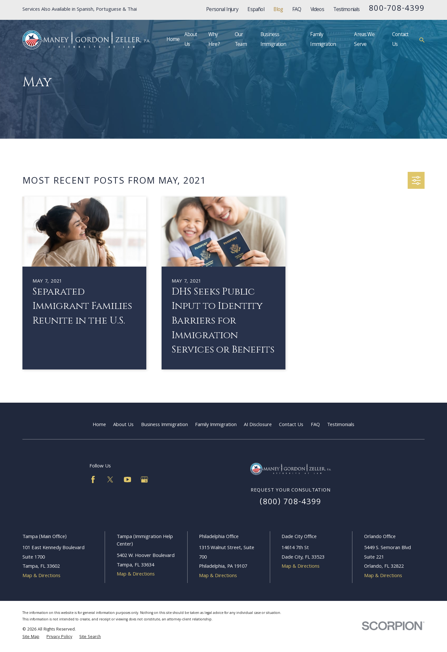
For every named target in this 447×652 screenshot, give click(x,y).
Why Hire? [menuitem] (214, 40)
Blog (278, 10)
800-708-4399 (397, 9)
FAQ (296, 10)
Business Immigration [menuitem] (273, 40)
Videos (317, 10)
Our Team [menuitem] (241, 40)
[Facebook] (93, 479)
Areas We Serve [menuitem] (364, 40)
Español (255, 10)
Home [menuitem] (173, 39)
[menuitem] (30, 637)
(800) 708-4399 (290, 502)
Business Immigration (164, 425)
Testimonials (346, 10)
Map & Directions (41, 576)
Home (99, 425)
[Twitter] (110, 479)
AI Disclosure (258, 425)
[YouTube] (127, 479)
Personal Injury (222, 10)
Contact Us (291, 425)
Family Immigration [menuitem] (323, 40)
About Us (123, 425)
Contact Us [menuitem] (400, 40)
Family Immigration (216, 425)
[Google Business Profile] (144, 479)
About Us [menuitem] (190, 40)
